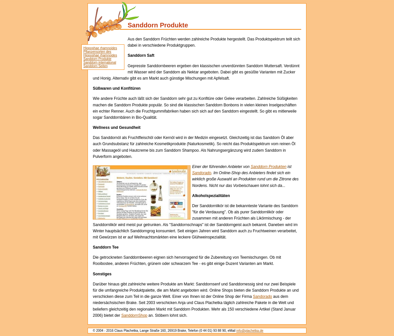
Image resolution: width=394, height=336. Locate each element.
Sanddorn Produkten (269, 166)
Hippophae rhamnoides (100, 48)
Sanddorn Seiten (95, 66)
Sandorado (201, 173)
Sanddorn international (99, 62)
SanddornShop (134, 315)
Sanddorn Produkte (97, 59)
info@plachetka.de (249, 330)
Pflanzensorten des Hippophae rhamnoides (100, 53)
